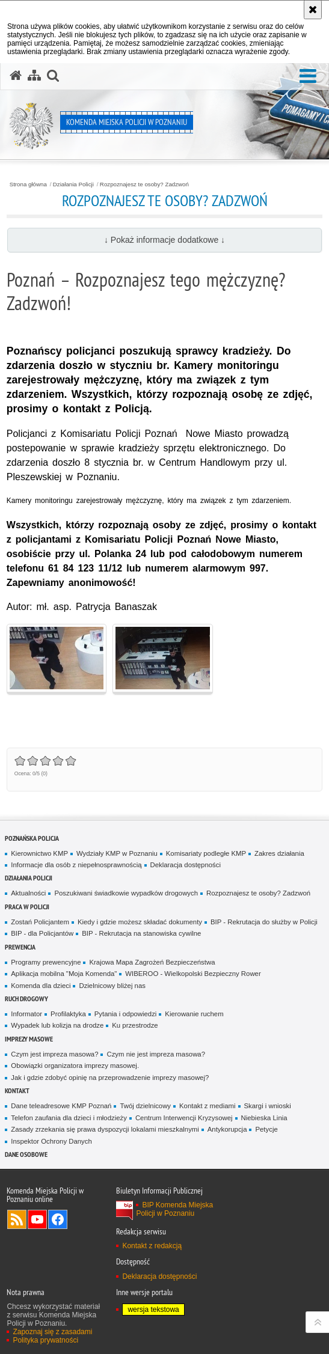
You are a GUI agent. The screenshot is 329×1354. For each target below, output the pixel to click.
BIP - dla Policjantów (42, 933)
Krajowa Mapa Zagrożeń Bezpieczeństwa (152, 962)
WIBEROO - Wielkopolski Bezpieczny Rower (192, 973)
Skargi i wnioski (267, 1105)
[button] (308, 77)
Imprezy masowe (29, 1038)
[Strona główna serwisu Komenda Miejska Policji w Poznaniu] (16, 75)
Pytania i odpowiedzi (125, 1013)
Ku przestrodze (135, 1025)
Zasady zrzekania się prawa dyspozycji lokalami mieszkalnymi (105, 1129)
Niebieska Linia (264, 1117)
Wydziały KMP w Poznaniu (117, 853)
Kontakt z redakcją (152, 1246)
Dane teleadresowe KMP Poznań (61, 1105)
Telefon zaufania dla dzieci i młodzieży (69, 1117)
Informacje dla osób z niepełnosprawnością (76, 864)
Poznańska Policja (32, 838)
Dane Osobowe (26, 1154)
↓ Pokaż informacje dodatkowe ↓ (164, 240)
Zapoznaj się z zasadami (52, 1332)
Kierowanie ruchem (194, 1013)
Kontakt (17, 1090)
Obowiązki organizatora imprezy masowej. (75, 1065)
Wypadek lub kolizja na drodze (57, 1025)
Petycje (266, 1129)
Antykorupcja (227, 1129)
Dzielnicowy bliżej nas (112, 985)
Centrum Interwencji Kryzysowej (184, 1117)
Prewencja (20, 946)
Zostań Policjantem (40, 922)
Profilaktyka (68, 1013)
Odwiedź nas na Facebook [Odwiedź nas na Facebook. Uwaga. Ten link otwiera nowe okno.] (57, 1219)
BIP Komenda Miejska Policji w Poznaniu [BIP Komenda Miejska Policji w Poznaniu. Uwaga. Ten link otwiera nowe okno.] (174, 1209)
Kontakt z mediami (207, 1105)
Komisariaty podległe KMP (206, 853)
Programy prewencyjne (46, 962)
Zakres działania (279, 853)
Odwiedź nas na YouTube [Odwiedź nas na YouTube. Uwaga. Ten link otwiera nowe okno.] (37, 1219)
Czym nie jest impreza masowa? (155, 1054)
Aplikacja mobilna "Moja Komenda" (64, 973)
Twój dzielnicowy (145, 1105)
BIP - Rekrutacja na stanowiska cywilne (141, 933)
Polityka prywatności (45, 1340)
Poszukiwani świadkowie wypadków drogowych (126, 893)
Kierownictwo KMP (39, 853)
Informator (26, 1013)
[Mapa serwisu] (34, 75)
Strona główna (28, 184)
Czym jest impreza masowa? (54, 1054)
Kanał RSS (16, 1219)
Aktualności (28, 893)
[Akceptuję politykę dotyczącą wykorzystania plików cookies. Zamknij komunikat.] (313, 9)
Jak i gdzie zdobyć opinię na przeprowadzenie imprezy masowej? (110, 1077)
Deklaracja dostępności (185, 864)
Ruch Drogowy (26, 998)
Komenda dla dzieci (40, 985)
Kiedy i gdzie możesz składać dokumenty (140, 922)
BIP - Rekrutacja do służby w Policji (264, 922)
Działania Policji (73, 184)
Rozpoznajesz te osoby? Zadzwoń (144, 184)
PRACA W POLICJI (27, 906)
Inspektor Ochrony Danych (51, 1141)
